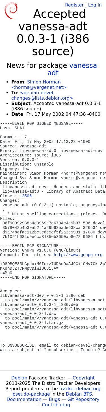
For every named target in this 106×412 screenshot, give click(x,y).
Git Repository (83, 399)
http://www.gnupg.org (78, 255)
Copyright (84, 378)
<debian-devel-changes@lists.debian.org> (42, 95)
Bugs (54, 399)
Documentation (24, 399)
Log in (95, 5)
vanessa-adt (73, 69)
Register (74, 5)
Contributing (56, 404)
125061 (27, 196)
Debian (19, 378)
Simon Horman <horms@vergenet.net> (39, 84)
